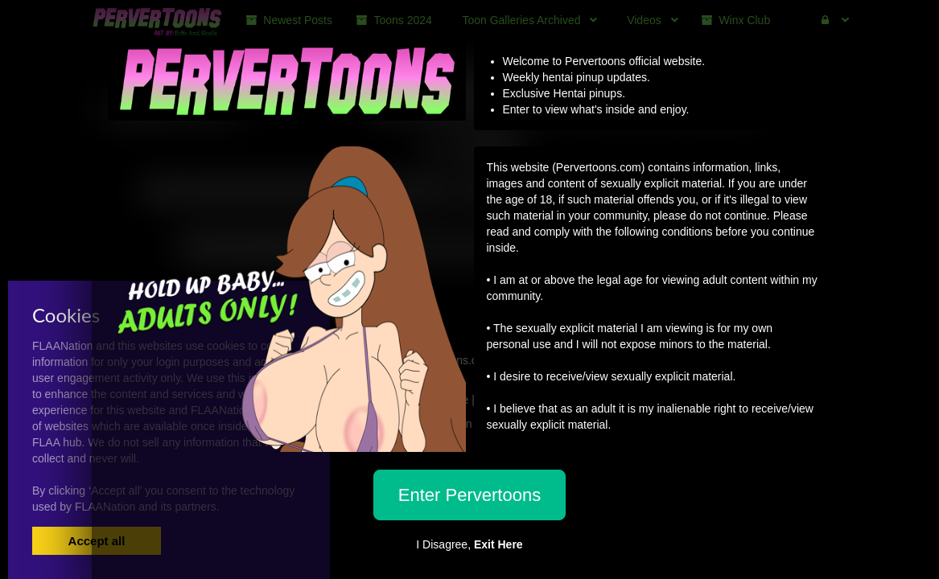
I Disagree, (469, 544)
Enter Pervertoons (469, 495)
